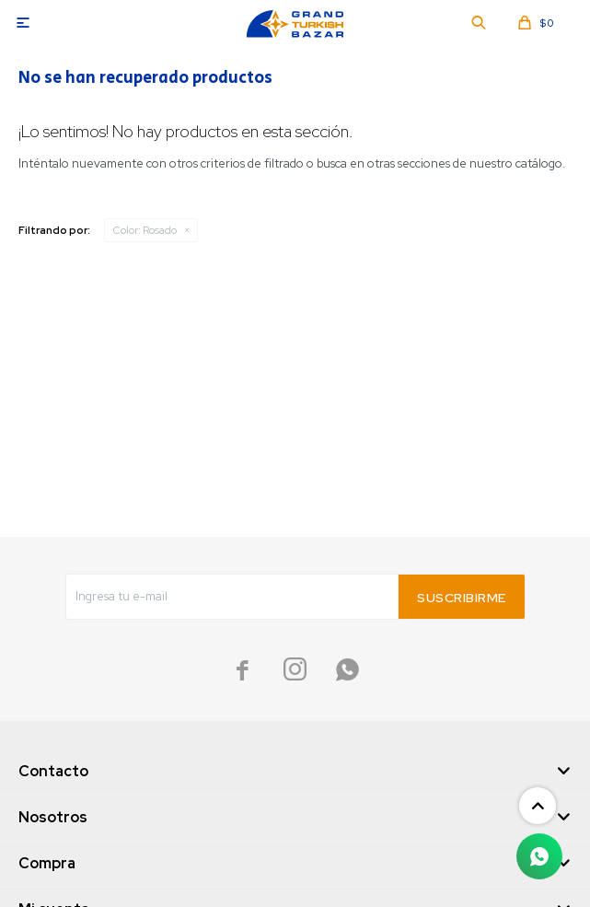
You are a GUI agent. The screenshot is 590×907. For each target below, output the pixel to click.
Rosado (145, 230)
